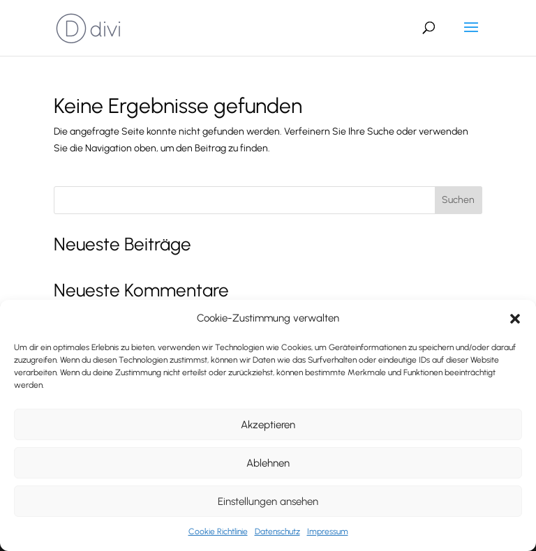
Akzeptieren (268, 424)
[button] (515, 319)
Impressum (327, 531)
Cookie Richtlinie (218, 531)
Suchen (458, 200)
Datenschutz (277, 531)
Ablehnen (268, 463)
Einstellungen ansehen (268, 501)
